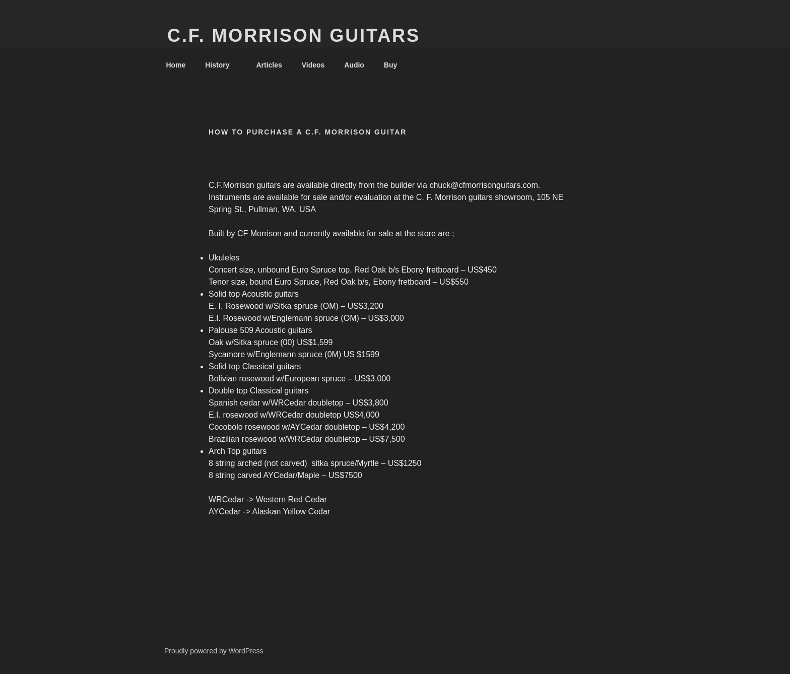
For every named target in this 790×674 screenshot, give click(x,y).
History (222, 65)
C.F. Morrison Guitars (293, 35)
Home (176, 65)
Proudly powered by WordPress (214, 651)
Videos (313, 65)
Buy (395, 65)
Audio (354, 65)
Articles (269, 65)
